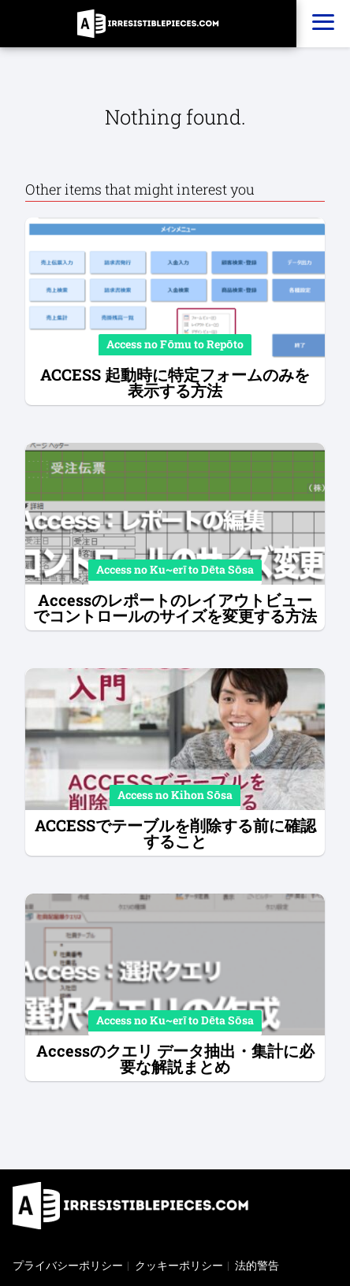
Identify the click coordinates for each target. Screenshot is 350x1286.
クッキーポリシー (179, 1265)
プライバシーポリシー (68, 1265)
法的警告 (257, 1265)
